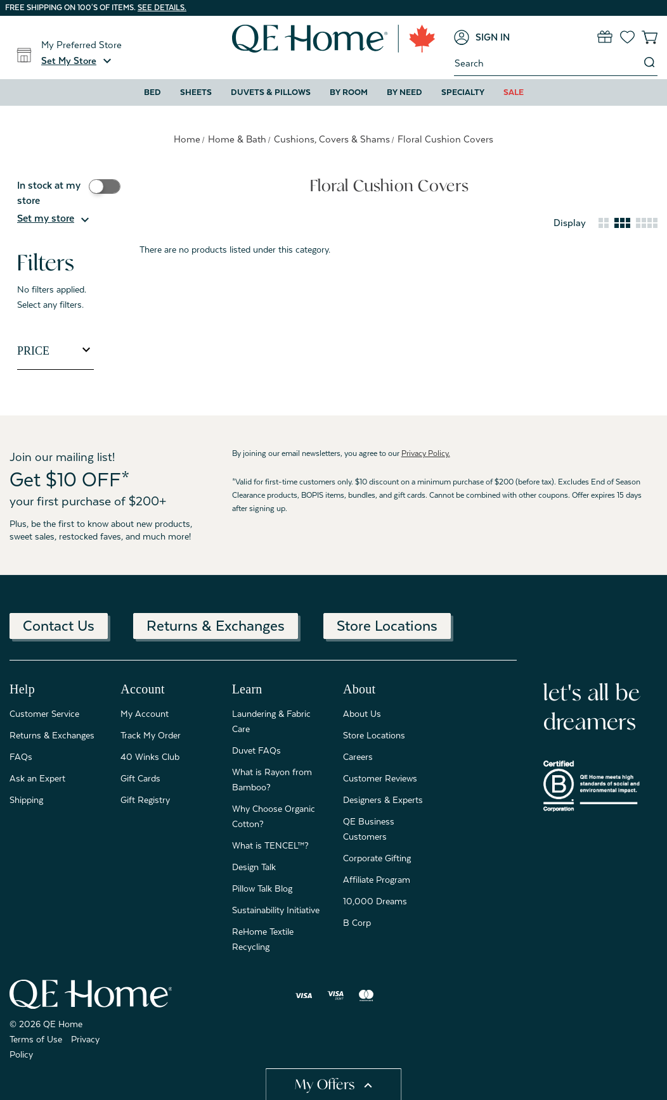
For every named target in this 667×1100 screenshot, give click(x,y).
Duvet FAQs (256, 750)
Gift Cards (140, 778)
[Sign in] (482, 37)
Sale (513, 92)
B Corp (357, 923)
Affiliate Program (376, 880)
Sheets (196, 92)
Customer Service (44, 714)
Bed (152, 92)
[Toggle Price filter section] (55, 351)
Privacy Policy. (425, 453)
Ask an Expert (37, 778)
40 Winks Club (149, 757)
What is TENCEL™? (270, 845)
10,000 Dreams (375, 901)
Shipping (26, 800)
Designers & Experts (383, 800)
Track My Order (150, 735)
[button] (78, 61)
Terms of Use (36, 1039)
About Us (362, 714)
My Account (144, 714)
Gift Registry (145, 800)
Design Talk (254, 867)
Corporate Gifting (377, 858)
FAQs (21, 757)
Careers (358, 757)
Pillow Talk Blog (262, 888)
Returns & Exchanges (215, 625)
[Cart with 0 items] (649, 37)
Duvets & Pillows (271, 92)
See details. (162, 7)
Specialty (462, 92)
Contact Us (58, 625)
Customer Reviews (380, 778)
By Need (404, 92)
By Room (349, 92)
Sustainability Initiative (276, 910)
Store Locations (387, 625)
